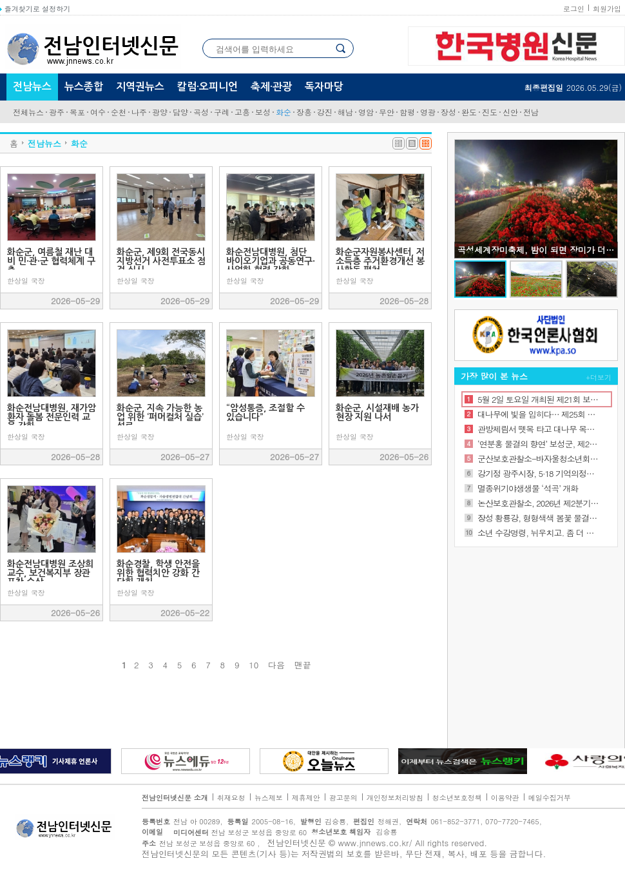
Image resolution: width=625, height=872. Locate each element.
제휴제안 (306, 797)
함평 (407, 112)
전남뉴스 (32, 87)
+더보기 (598, 377)
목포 (77, 112)
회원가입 (607, 9)
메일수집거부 (549, 797)
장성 (448, 112)
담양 (180, 112)
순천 (118, 112)
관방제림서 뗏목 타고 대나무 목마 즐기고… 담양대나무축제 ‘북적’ (538, 428)
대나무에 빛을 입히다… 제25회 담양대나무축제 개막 (538, 414)
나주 (139, 112)
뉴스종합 (83, 87)
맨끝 (302, 665)
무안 (386, 112)
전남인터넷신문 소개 (175, 797)
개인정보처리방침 (395, 797)
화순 (283, 112)
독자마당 (324, 87)
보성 (263, 112)
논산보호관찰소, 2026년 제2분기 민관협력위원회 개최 (538, 503)
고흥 (242, 112)
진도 (489, 112)
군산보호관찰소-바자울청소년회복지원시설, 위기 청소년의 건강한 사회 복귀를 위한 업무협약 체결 (538, 458)
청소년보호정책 (457, 797)
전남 (531, 112)
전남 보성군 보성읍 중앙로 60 (236, 832)
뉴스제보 (269, 797)
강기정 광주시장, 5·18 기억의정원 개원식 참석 (538, 473)
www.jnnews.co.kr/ (375, 843)
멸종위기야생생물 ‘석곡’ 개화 (527, 488)
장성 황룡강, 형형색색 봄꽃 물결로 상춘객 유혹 (538, 517)
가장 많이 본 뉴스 (494, 376)
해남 (345, 112)
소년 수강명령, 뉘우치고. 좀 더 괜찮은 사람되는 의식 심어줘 (538, 532)
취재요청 (231, 797)
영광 (428, 112)
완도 (469, 112)
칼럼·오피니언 (207, 87)
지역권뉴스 (140, 87)
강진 (324, 112)
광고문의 (343, 797)
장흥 (304, 112)
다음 (276, 665)
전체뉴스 (28, 112)
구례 (221, 112)
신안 (510, 112)
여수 (98, 112)
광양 (160, 112)
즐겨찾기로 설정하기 (35, 9)
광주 (56, 112)
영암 (366, 112)
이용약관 (505, 797)
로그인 (573, 9)
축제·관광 (271, 87)
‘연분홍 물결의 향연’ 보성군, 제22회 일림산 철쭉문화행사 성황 (538, 443)
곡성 (201, 112)
